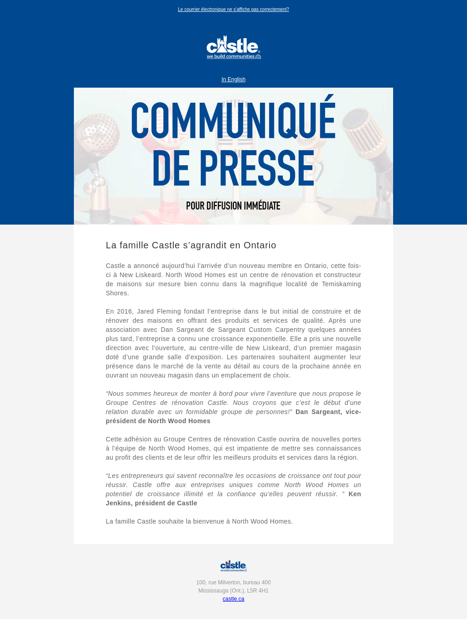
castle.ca (233, 599)
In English (234, 79)
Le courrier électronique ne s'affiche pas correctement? (233, 9)
